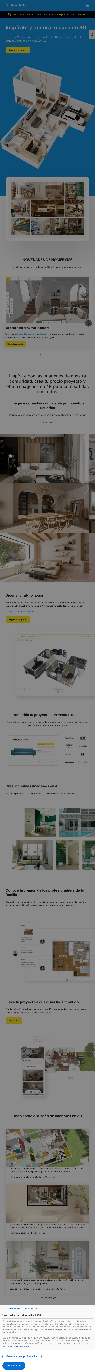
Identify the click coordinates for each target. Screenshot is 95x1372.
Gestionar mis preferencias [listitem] (22, 1356)
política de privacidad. (20, 1346)
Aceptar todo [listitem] (13, 1365)
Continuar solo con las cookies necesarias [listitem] (21, 1308)
